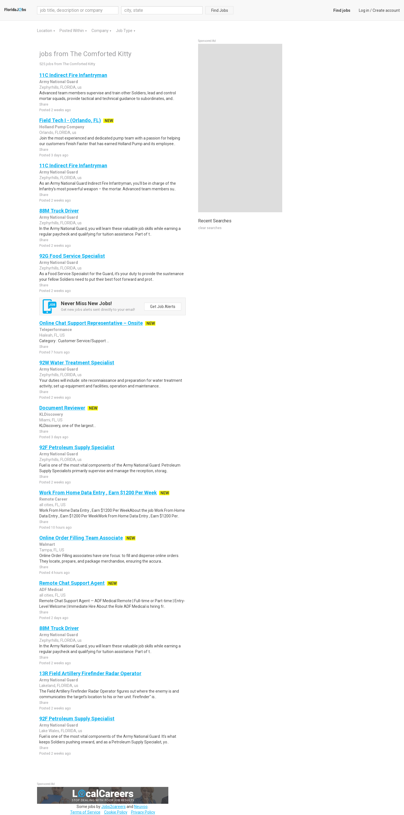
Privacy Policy (143, 812)
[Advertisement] (240, 128)
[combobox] (162, 10)
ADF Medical (51, 589)
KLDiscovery (51, 414)
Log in (364, 10)
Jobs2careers (113, 806)
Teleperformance (55, 329)
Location (45, 30)
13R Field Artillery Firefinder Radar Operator (90, 673)
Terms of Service (85, 812)
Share (43, 104)
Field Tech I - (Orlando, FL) (70, 120)
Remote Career (53, 499)
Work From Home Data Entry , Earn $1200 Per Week (98, 493)
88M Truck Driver (59, 211)
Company (100, 30)
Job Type (124, 30)
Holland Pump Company (61, 127)
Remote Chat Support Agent (72, 583)
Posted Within (72, 30)
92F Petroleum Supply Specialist (76, 447)
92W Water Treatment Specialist (76, 363)
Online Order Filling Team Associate (81, 538)
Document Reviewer (62, 408)
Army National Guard (58, 81)
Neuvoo (141, 806)
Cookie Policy (115, 812)
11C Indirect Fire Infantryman (73, 75)
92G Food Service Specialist (72, 256)
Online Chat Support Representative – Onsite (91, 323)
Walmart (47, 544)
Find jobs (341, 10)
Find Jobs (219, 10)
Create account (386, 10)
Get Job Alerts (162, 306)
